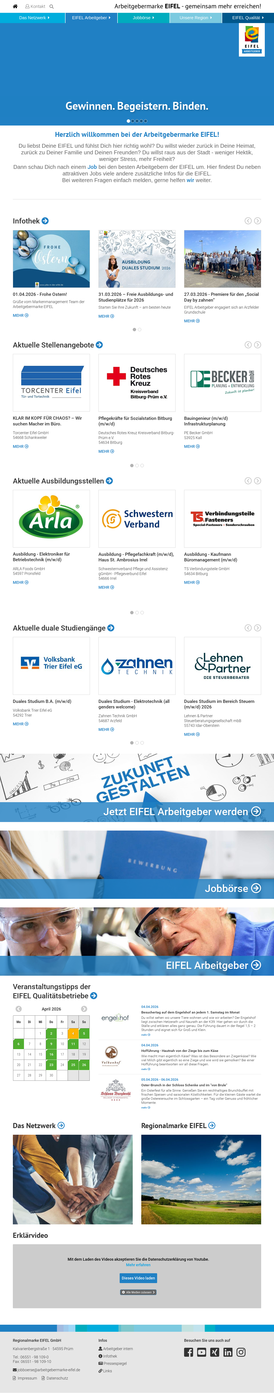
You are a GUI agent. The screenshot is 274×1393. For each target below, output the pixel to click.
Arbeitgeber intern (115, 1349)
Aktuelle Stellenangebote (58, 345)
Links (105, 1371)
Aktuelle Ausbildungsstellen (63, 480)
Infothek (31, 221)
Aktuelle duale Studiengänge (64, 628)
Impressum (27, 1378)
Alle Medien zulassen (139, 1292)
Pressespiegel (112, 1363)
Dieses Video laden (138, 1278)
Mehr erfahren (138, 1265)
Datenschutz (57, 1378)
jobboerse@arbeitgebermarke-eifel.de (46, 1370)
